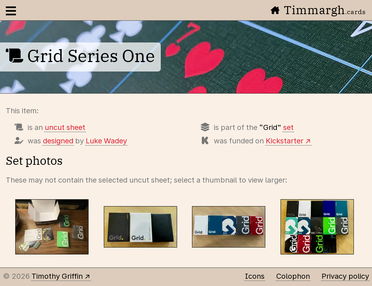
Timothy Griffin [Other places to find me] (57, 276)
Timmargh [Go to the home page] (318, 9)
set (288, 127)
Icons (255, 276)
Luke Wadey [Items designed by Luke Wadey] (106, 140)
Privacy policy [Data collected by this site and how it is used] (345, 276)
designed (58, 140)
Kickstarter (284, 140)
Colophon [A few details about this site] (293, 276)
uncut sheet (65, 127)
